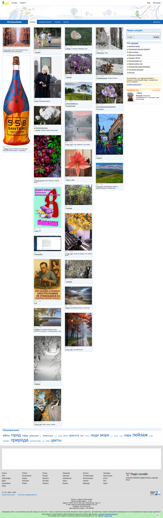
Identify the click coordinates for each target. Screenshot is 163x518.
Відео (4, 481)
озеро (121, 436)
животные (48, 435)
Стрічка (57, 22)
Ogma (67, 308)
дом (41, 436)
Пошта (4, 473)
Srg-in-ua (99, 186)
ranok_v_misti (69, 180)
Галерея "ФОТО (133, 58)
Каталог (86, 473)
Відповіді (86, 483)
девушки (34, 435)
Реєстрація (157, 3)
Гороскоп (66, 475)
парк (127, 435)
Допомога (156, 22)
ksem (36, 101)
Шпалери (25, 481)
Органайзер (6, 483)
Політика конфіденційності (27, 495)
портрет (6, 441)
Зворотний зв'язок (8, 495)
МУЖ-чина (100, 53)
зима (60, 436)
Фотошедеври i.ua (134, 61)
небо (111, 436)
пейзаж (140, 434)
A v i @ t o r (100, 109)
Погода (45, 475)
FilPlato (37, 329)
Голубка (37, 130)
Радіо (4, 486)
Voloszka (68, 77)
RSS (3, 475)
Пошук (44, 473)
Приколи (45, 478)
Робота (24, 473)
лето (87, 436)
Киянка (6, 149)
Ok (158, 515)
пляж (151, 436)
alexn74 (99, 158)
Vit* (35, 303)
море (104, 435)
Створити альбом (45, 22)
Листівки (45, 481)
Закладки (106, 473)
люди (94, 435)
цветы (56, 440)
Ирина (139, 93)
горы (25, 435)
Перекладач (6, 478)
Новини (85, 481)
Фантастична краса (40, 128)
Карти (65, 481)
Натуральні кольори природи (138, 49)
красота (74, 435)
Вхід (148, 3)
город (16, 435)
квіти (65, 436)
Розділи (22, 3)
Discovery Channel (134, 55)
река (43, 441)
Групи (105, 483)
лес (82, 435)
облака (116, 436)
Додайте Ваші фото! (134, 84)
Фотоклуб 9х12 (39, 180)
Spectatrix (68, 208)
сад (47, 441)
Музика (65, 483)
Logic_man (7, 50)
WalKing (37, 384)
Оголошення (26, 475)
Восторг (131, 72)
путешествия (35, 441)
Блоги (105, 478)
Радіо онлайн (139, 474)
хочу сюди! (156, 90)
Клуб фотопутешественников (138, 67)
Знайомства (133, 90)
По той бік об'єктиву (135, 70)
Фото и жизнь (132, 52)
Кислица (37, 52)
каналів (134, 43)
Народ (24, 478)
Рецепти (45, 483)
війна (6, 435)
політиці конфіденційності (108, 514)
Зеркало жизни (133, 46)
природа (19, 439)
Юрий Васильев (101, 78)
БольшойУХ (38, 254)
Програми (66, 473)
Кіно (104, 481)
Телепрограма (88, 475)
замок (55, 436)
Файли (24, 483)
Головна (14, 3)
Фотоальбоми (88, 478)
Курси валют (107, 475)
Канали (66, 22)
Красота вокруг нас (135, 64)
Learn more (108, 516)
